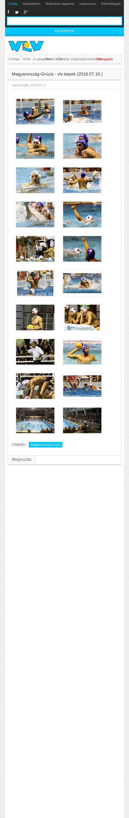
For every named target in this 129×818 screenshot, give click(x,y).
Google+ (26, 12)
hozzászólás (20, 85)
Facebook (8, 12)
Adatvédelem (31, 4)
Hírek (27, 59)
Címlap (12, 4)
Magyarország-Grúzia (45, 445)
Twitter (16, 12)
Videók (65, 59)
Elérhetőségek (111, 4)
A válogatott (39, 59)
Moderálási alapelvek (59, 4)
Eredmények (90, 59)
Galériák (77, 59)
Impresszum (87, 4)
